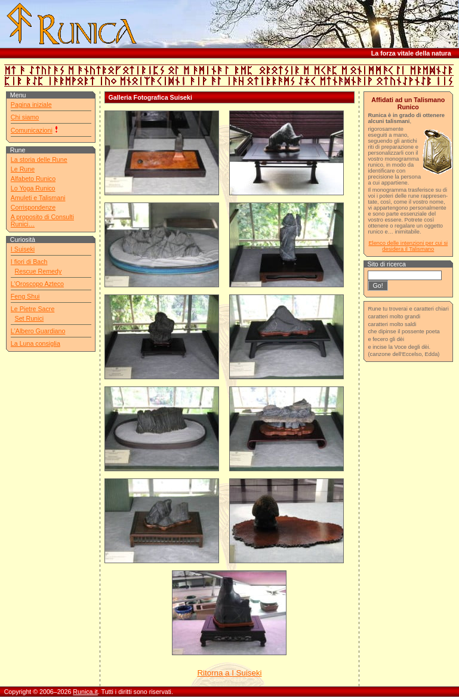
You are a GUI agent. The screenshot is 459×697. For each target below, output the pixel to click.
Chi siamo (25, 117)
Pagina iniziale (31, 104)
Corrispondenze (33, 207)
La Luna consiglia (35, 343)
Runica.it (85, 691)
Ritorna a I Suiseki (229, 672)
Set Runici (29, 318)
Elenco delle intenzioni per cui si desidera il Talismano (408, 246)
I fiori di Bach (29, 261)
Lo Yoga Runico (33, 188)
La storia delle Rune (39, 159)
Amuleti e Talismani (38, 197)
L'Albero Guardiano (38, 330)
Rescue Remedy (38, 271)
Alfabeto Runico (33, 178)
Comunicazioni (32, 130)
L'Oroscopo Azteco (37, 283)
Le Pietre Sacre (32, 308)
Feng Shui (25, 296)
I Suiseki (23, 249)
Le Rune (23, 169)
